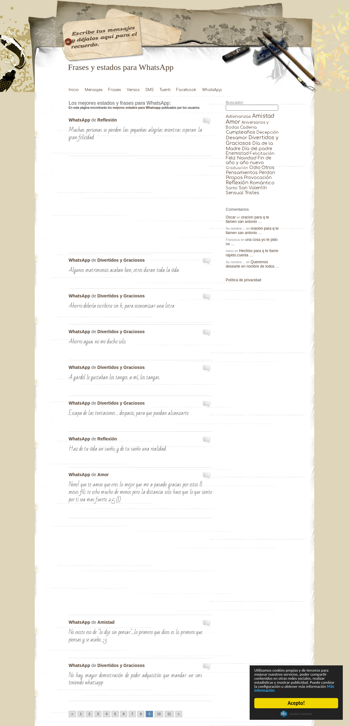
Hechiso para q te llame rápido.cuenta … (252, 253)
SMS (149, 90)
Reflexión (107, 119)
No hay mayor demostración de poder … (207, 667)
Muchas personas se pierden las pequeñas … (207, 121)
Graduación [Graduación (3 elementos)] (237, 168)
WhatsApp (212, 90)
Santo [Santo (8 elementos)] (232, 188)
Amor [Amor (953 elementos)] (233, 122)
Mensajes (93, 90)
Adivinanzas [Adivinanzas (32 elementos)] (238, 116)
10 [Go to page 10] (159, 714)
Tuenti (165, 90)
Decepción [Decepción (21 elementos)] (267, 132)
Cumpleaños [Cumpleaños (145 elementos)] (240, 132)
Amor (103, 474)
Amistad (106, 622)
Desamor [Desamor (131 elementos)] (236, 137)
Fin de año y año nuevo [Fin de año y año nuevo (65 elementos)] (248, 160)
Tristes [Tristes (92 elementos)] (252, 192)
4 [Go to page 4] (106, 714)
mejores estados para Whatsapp (137, 107)
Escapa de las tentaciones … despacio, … (207, 404)
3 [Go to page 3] (98, 714)
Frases (114, 90)
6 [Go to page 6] (124, 714)
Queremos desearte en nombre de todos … (252, 264)
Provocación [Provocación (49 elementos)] (258, 177)
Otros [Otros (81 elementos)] (267, 167)
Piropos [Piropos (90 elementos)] (234, 177)
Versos (133, 90)
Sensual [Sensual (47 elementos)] (234, 193)
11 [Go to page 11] (169, 714)
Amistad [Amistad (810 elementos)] (263, 116)
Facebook (186, 90)
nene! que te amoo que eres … (207, 476)
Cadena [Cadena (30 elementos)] (248, 127)
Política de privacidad (243, 280)
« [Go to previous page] (72, 714)
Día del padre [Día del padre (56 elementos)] (257, 148)
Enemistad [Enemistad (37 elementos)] (237, 153)
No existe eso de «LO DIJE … (207, 623)
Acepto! (296, 703)
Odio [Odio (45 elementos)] (255, 167)
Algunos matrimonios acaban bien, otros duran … (207, 261)
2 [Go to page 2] (89, 714)
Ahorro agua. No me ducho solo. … (207, 333)
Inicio (74, 90)
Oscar (231, 217)
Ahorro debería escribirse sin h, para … (207, 297)
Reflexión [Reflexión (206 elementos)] (237, 183)
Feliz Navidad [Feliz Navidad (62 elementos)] (241, 158)
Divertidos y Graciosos (121, 260)
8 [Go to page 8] (141, 714)
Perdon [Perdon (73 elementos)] (267, 172)
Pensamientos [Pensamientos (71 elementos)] (242, 172)
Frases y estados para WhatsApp (121, 67)
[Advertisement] (140, 206)
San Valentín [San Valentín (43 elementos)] (253, 188)
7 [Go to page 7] (132, 714)
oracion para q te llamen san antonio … (247, 219)
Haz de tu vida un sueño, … (207, 440)
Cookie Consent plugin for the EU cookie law (296, 713)
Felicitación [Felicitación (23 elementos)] (262, 153)
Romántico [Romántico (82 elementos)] (262, 182)
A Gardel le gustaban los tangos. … (207, 369)
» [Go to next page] (179, 714)
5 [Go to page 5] (115, 714)
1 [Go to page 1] (81, 714)
